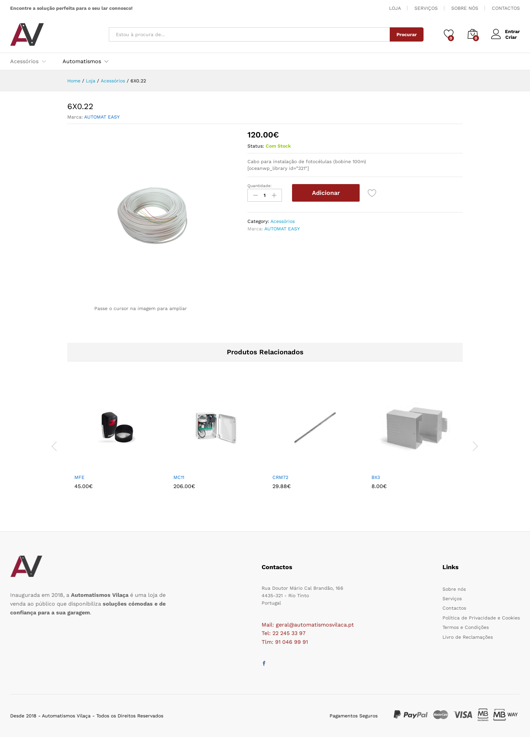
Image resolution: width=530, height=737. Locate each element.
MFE (79, 477)
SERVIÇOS (426, 8)
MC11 (178, 477)
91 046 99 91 (291, 642)
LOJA (395, 8)
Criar (510, 37)
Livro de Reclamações (467, 637)
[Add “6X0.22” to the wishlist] (372, 193)
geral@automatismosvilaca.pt (315, 624)
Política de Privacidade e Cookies (481, 617)
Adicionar (326, 192)
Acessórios (282, 221)
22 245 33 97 (289, 633)
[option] (116, 446)
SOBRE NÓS (464, 8)
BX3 (375, 477)
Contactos (454, 608)
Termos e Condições (465, 627)
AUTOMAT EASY (102, 117)
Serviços (452, 598)
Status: (255, 146)
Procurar (406, 34)
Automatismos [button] (82, 61)
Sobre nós (454, 589)
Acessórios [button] (24, 61)
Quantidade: (259, 186)
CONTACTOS (506, 8)
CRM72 (280, 477)
